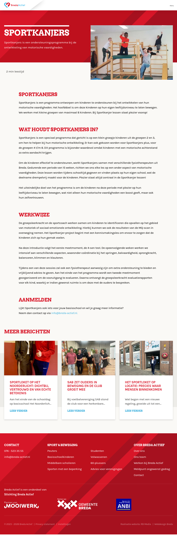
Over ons (139, 451)
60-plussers (98, 463)
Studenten (97, 451)
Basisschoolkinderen (60, 457)
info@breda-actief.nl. (64, 313)
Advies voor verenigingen (107, 470)
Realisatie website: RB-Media (135, 525)
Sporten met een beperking (64, 470)
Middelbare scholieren (61, 463)
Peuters (52, 451)
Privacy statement (45, 525)
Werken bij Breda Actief (149, 463)
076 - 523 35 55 (14, 451)
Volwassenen (99, 457)
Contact (139, 476)
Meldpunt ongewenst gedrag (152, 470)
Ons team (140, 457)
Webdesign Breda (163, 525)
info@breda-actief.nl (17, 457)
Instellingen (64, 525)
